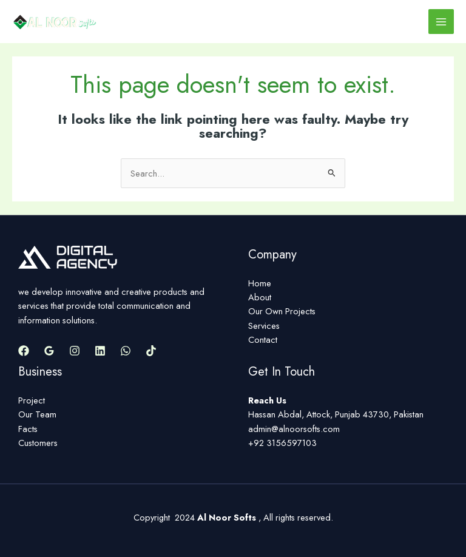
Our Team (37, 414)
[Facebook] (23, 350)
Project (31, 400)
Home (259, 283)
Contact (262, 339)
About (259, 297)
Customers (38, 442)
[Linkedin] (100, 350)
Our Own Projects (282, 311)
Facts (28, 428)
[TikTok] (151, 350)
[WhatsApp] (125, 350)
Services (264, 325)
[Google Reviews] (49, 350)
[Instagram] (74, 350)
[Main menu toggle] (441, 22)
